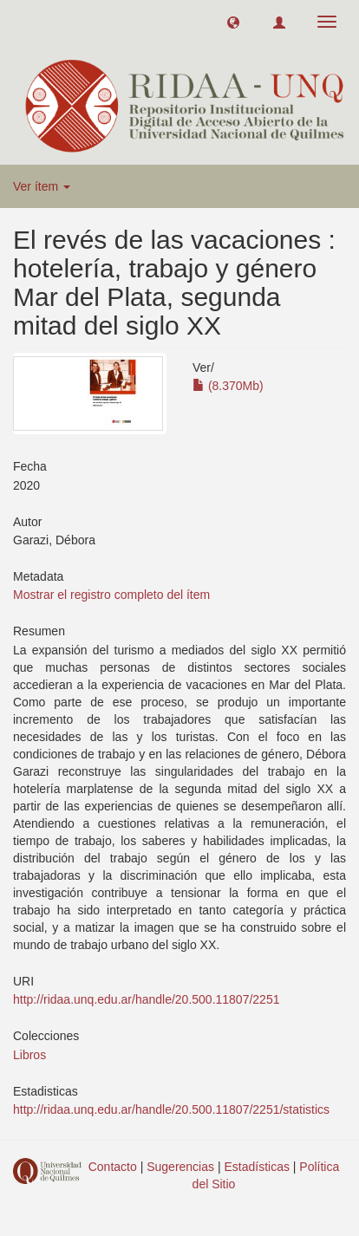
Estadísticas (256, 1167)
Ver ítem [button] (41, 186)
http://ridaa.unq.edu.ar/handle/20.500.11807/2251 (146, 999)
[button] (233, 21)
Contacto (112, 1167)
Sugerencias (180, 1167)
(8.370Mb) (228, 386)
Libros (29, 1055)
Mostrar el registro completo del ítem (111, 595)
